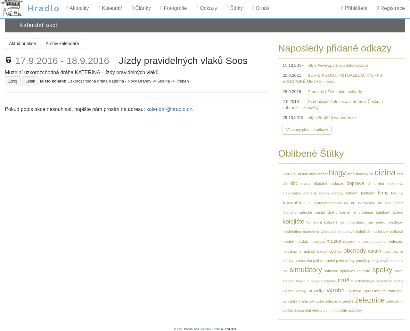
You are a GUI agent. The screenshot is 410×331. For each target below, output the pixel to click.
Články (141, 8)
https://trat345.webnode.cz (332, 117)
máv (370, 222)
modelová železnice (320, 231)
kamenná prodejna (356, 212)
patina (397, 251)
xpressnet (372, 291)
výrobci (336, 290)
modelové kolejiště (354, 231)
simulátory (306, 270)
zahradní (395, 291)
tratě (343, 280)
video (398, 281)
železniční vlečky (308, 310)
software (331, 271)
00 (288, 174)
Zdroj (12, 81)
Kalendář (110, 8)
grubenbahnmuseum (331, 203)
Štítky (235, 8)
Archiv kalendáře (62, 43)
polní (331, 260)
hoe (388, 203)
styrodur (302, 281)
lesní (344, 222)
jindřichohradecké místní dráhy (310, 212)
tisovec (330, 281)
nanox (322, 251)
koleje (398, 212)
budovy (362, 174)
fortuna (397, 193)
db (285, 183)
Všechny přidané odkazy (307, 130)
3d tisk (302, 174)
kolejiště (293, 221)
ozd (387, 251)
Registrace (391, 8)
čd (371, 174)
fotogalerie (294, 202)
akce (313, 174)
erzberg (309, 193)
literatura (357, 222)
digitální (320, 183)
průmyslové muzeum (385, 260)
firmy (383, 192)
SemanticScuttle (210, 329)
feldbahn (368, 193)
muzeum (350, 241)
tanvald (317, 281)
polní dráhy (345, 260)
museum (317, 241)
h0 (353, 203)
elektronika (292, 193)
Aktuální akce (22, 43)
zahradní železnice (325, 301)
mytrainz (290, 251)
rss (285, 271)
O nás (260, 8)
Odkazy (206, 8)
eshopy (338, 193)
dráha (379, 183)
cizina (385, 172)
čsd (400, 174)
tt (352, 281)
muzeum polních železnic (381, 241)
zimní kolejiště (335, 310)
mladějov (395, 222)
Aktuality (78, 8)
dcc (294, 183)
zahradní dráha (295, 301)
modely (289, 241)
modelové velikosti (387, 231)
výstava (354, 291)
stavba (288, 281)
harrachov (366, 203)
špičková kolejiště (355, 271)
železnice (370, 300)
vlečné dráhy (294, 291)
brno (351, 174)
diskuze (336, 183)
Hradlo (44, 8)
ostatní (375, 251)
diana (306, 183)
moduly (303, 241)
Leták (30, 81)
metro (381, 222)
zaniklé (348, 301)
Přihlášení (354, 8)
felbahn (352, 193)
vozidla (316, 290)
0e (293, 174)
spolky (382, 270)
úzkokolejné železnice (373, 281)
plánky (288, 260)
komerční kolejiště (322, 222)
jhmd (399, 203)
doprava (355, 183)
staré (398, 271)
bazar (323, 174)
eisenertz (395, 183)
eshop (324, 193)
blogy (337, 173)
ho (380, 203)
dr (369, 183)
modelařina (292, 231)
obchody (354, 250)
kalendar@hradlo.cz (169, 109)
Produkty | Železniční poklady (335, 91)
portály (361, 260)
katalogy (383, 212)
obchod (335, 251)
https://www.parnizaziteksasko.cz (338, 65)
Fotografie (173, 8)
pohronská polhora (310, 260)
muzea (334, 241)
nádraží (309, 251)
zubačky (355, 310)
